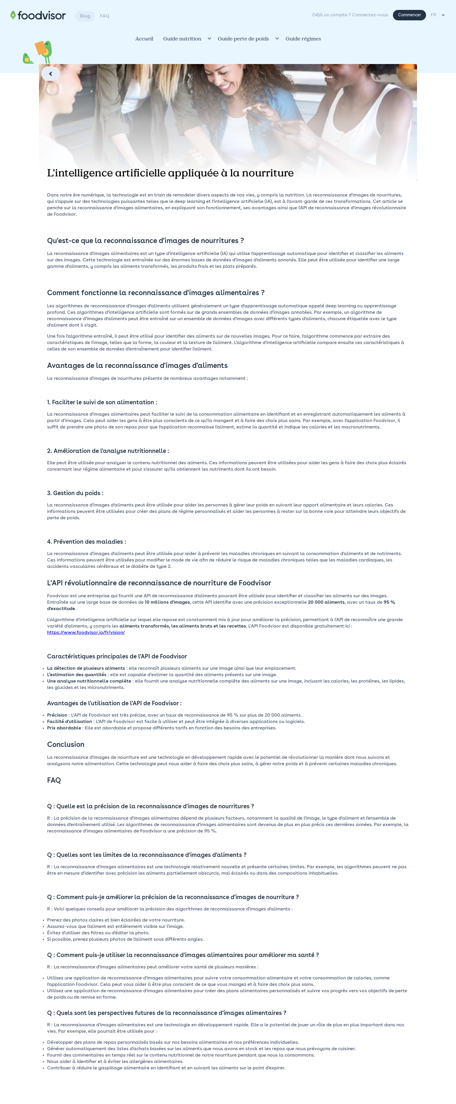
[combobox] (438, 15)
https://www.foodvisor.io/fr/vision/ (86, 632)
